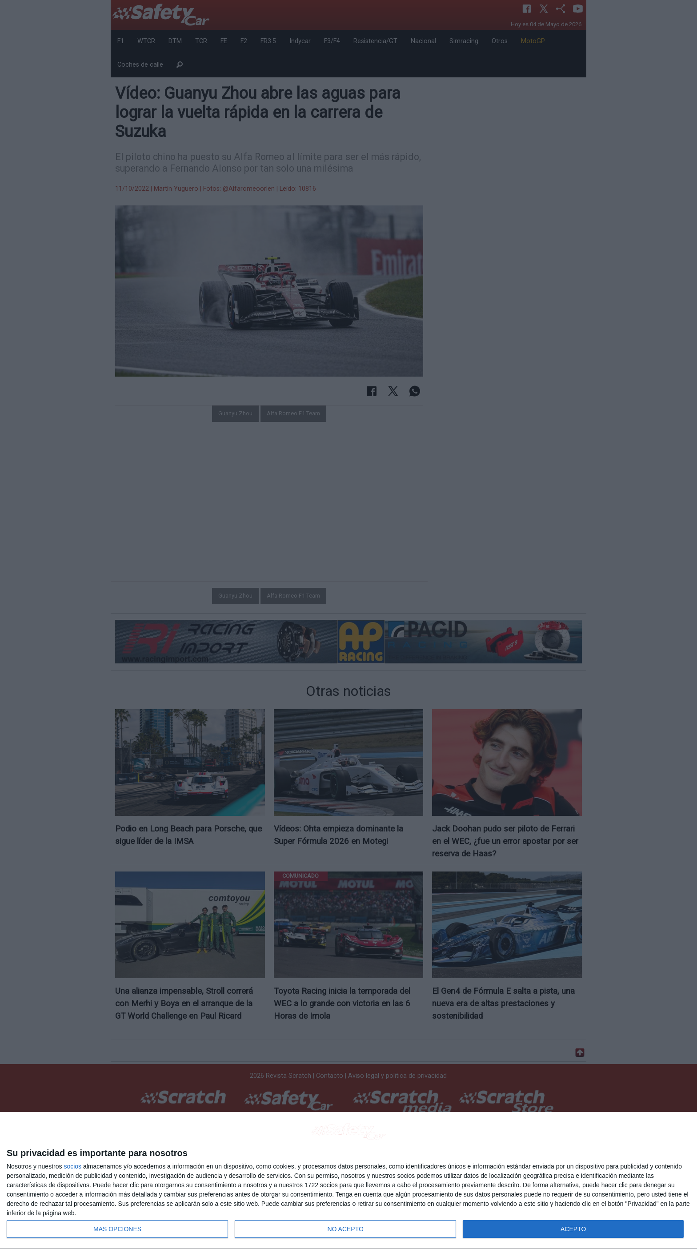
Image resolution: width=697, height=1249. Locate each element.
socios (72, 1166)
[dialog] (348, 1180)
